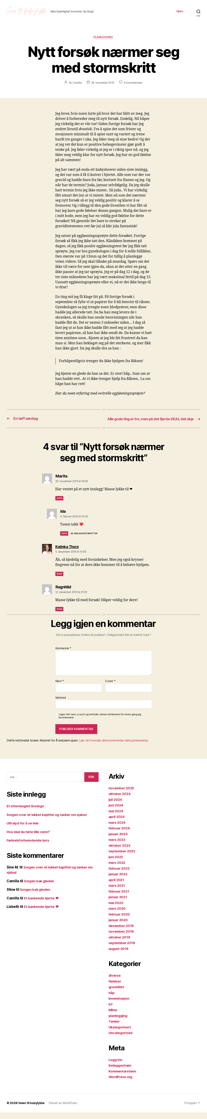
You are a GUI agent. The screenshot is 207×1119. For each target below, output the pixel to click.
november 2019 (122, 938)
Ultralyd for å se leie (23, 830)
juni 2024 (116, 812)
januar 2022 (119, 881)
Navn (59, 687)
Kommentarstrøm (123, 1078)
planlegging (103, 39)
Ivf (111, 1011)
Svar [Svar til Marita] (59, 505)
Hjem (179, 12)
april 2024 (117, 823)
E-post (110, 687)
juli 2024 (116, 806)
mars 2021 (117, 892)
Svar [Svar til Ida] (64, 540)
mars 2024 (118, 829)
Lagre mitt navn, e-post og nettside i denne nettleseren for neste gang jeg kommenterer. (100, 723)
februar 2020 (120, 921)
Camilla (76, 84)
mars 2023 (118, 846)
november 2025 (122, 795)
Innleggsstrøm (121, 1072)
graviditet (117, 993)
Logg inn (116, 1066)
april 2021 (117, 886)
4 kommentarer (133, 84)
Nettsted (60, 704)
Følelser (115, 988)
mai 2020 (116, 909)
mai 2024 (116, 818)
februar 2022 (120, 875)
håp (112, 999)
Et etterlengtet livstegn (26, 813)
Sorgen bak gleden (39, 888)
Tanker (114, 1028)
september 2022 (122, 858)
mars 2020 (118, 915)
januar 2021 (118, 904)
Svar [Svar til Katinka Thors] (59, 580)
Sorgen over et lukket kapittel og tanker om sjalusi (48, 821)
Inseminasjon (120, 1005)
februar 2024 (120, 835)
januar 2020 (119, 926)
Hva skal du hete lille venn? (29, 838)
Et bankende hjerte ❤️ (42, 905)
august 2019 (119, 955)
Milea (113, 1016)
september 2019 (122, 949)
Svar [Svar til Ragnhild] (59, 616)
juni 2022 (116, 863)
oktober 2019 (120, 944)
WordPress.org (121, 1083)
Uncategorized (121, 1039)
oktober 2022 (120, 852)
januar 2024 (119, 841)
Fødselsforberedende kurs (29, 847)
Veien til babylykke (31, 1109)
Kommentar (63, 655)
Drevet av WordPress (63, 1109)
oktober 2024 (120, 800)
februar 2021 (119, 898)
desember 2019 (122, 932)
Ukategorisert (120, 1034)
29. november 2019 (103, 84)
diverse (115, 982)
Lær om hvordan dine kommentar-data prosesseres (113, 747)
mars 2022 (118, 869)
